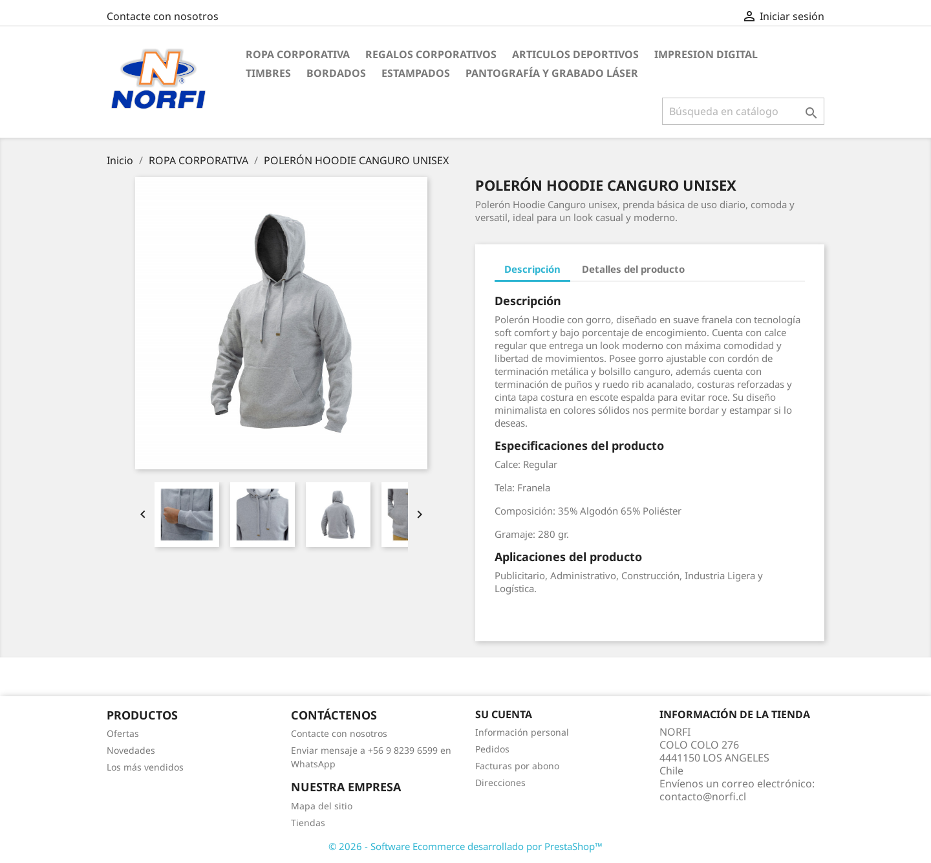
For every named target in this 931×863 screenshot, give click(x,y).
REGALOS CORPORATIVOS (431, 54)
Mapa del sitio (321, 806)
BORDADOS (336, 73)
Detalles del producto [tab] (633, 268)
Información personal (522, 732)
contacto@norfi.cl (702, 796)
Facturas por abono (517, 766)
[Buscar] (743, 111)
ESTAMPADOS (415, 73)
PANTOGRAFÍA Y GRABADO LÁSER (552, 73)
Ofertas (123, 733)
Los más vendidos (145, 767)
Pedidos (492, 749)
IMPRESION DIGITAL (706, 54)
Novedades (131, 750)
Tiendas (308, 822)
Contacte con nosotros (163, 16)
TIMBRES (268, 73)
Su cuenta (503, 714)
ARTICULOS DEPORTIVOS (575, 54)
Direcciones (500, 782)
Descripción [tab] (532, 268)
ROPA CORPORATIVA (298, 54)
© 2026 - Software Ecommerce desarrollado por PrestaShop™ (465, 846)
